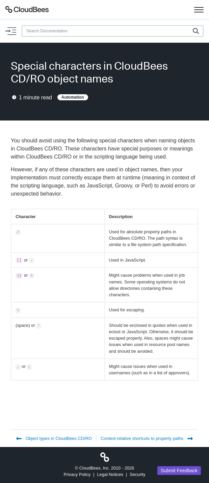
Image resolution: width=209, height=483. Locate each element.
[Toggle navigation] (199, 9)
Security (137, 474)
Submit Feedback (179, 470)
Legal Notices (110, 474)
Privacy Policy (76, 474)
